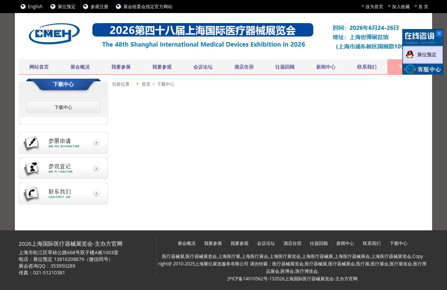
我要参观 (162, 66)
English (35, 6)
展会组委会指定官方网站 (147, 6)
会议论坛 (203, 66)
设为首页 (374, 6)
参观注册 (99, 6)
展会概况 (80, 66)
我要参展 (121, 66)
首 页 (423, 6)
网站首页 (39, 66)
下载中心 (63, 107)
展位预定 (67, 6)
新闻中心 (326, 66)
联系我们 (367, 66)
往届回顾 (285, 66)
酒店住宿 (244, 66)
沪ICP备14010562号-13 (251, 278)
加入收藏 (401, 6)
